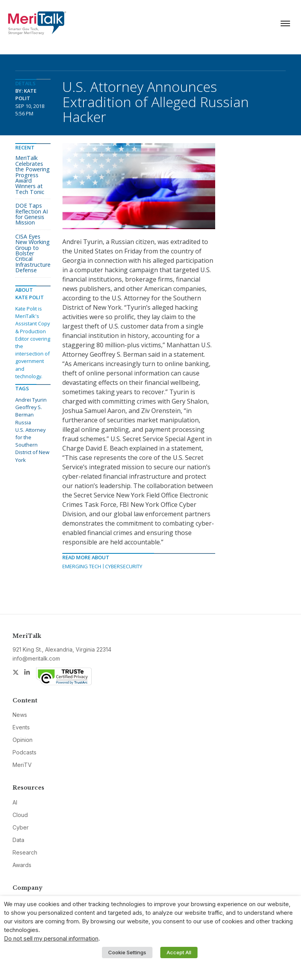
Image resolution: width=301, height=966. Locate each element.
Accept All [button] (179, 952)
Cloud (20, 815)
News (20, 714)
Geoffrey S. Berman (28, 411)
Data (18, 840)
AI (15, 802)
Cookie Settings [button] (127, 952)
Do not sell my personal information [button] (51, 938)
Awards (22, 865)
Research (25, 852)
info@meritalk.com (36, 658)
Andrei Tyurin (31, 399)
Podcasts (24, 752)
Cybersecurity (123, 566)
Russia (23, 422)
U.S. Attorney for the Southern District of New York (32, 444)
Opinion (23, 739)
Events (21, 727)
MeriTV (22, 764)
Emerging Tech (81, 566)
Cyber (21, 827)
